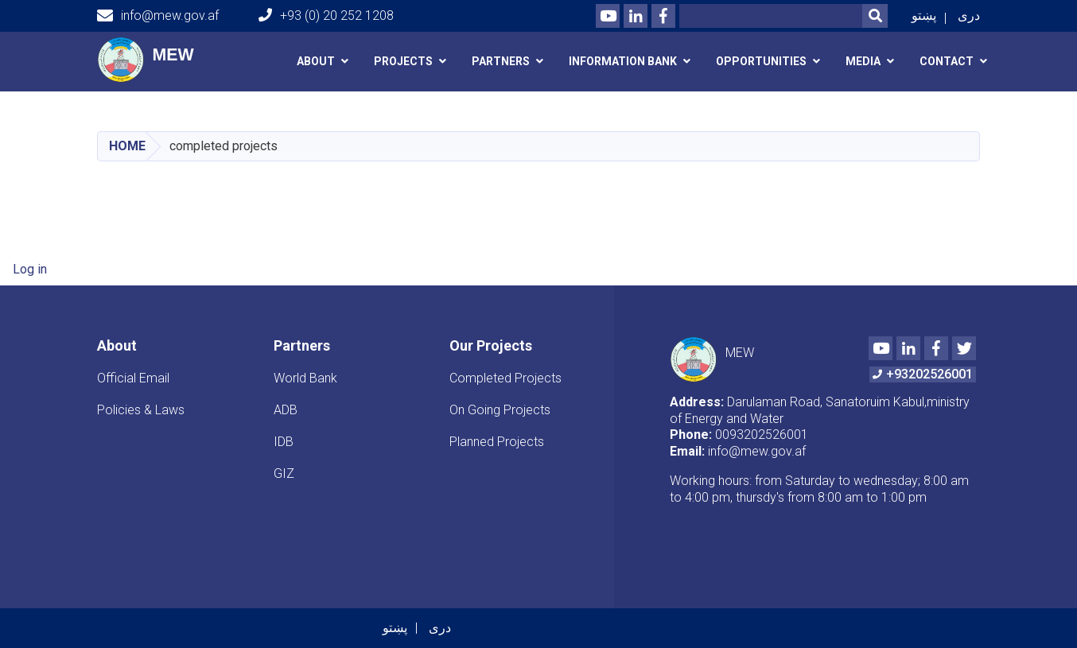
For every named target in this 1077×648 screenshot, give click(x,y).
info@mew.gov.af (158, 16)
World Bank (305, 378)
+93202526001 (923, 374)
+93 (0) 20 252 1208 (326, 15)
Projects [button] (403, 61)
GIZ (284, 473)
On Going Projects (499, 409)
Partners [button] (501, 61)
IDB (284, 441)
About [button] (316, 61)
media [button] (863, 61)
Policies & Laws (141, 409)
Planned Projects (496, 441)
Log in (30, 269)
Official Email (133, 378)
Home (127, 145)
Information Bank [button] (623, 61)
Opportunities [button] (761, 61)
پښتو (924, 15)
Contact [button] (947, 61)
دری (969, 15)
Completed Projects (505, 378)
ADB (285, 409)
